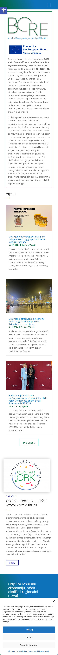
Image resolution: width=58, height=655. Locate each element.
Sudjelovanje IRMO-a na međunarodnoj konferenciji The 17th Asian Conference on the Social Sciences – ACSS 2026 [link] (28, 399)
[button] (53, 601)
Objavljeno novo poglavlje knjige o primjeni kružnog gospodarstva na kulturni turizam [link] (27, 239)
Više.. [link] (12, 563)
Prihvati (29, 629)
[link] (3, 10)
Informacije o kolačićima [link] (17, 651)
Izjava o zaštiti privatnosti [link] (39, 651)
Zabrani (29, 637)
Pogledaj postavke (29, 645)
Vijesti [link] (32, 245)
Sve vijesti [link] (29, 442)
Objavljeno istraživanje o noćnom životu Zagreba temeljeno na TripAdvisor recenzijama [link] (26, 321)
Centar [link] (25, 245)
